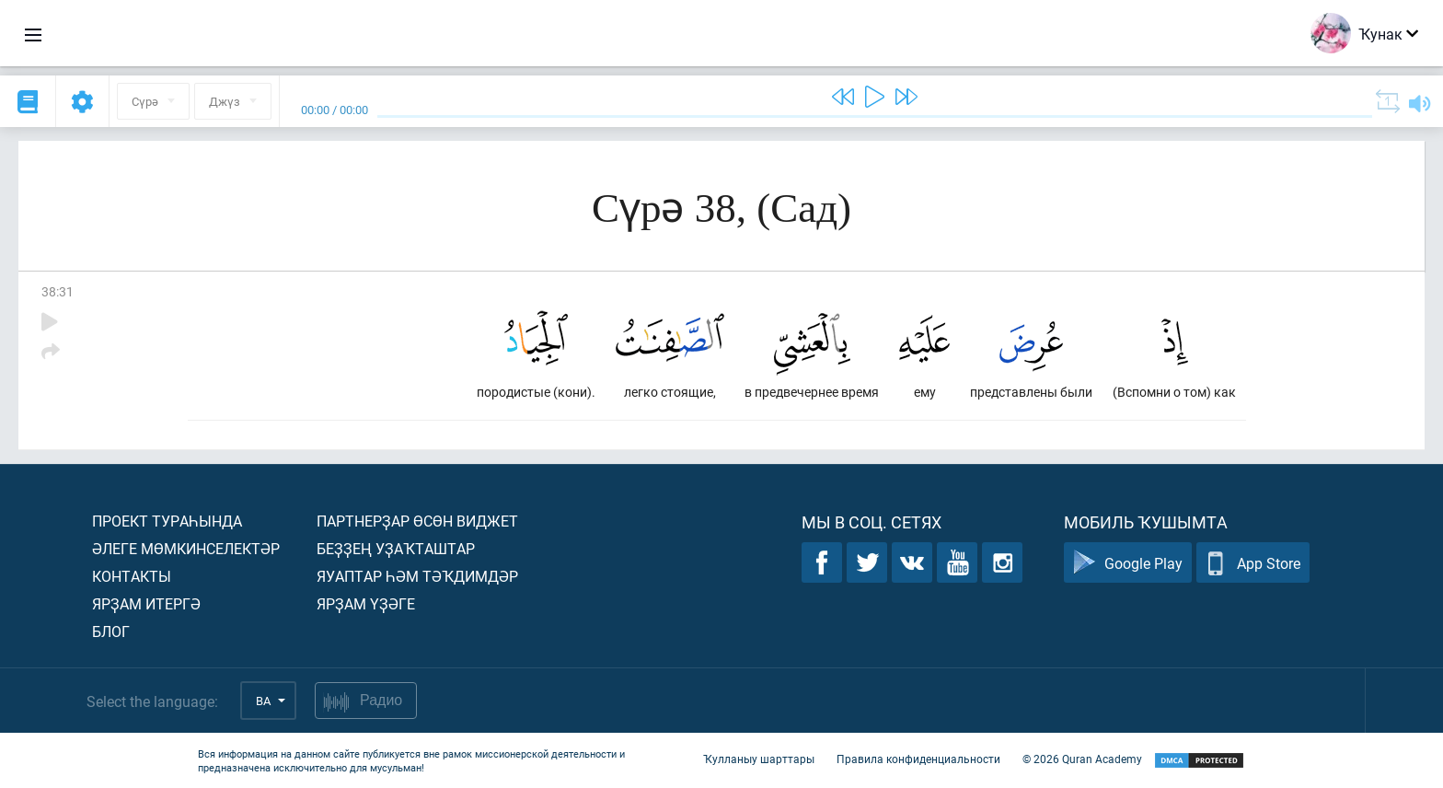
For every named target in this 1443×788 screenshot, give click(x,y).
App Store (1253, 563)
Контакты (131, 575)
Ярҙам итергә (146, 603)
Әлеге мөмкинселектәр (186, 548)
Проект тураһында (167, 520)
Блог (111, 631)
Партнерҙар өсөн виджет (417, 520)
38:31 (57, 291)
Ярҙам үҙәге (366, 603)
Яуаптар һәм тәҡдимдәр (417, 575)
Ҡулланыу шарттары (758, 758)
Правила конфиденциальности (918, 758)
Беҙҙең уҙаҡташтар (396, 548)
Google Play (1128, 563)
